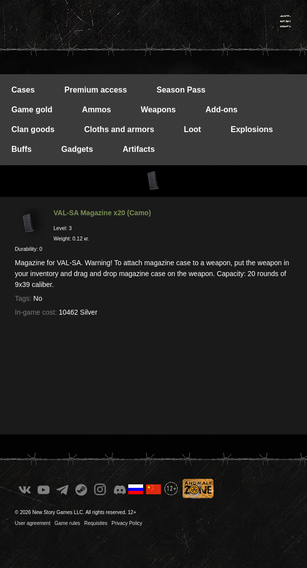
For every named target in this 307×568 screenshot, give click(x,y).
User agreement (33, 523)
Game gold (31, 109)
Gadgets (77, 149)
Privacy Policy (126, 523)
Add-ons (221, 109)
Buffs (21, 149)
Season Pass (180, 90)
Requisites (95, 523)
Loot (192, 129)
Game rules (67, 523)
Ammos (96, 109)
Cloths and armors (119, 129)
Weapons (158, 109)
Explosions (252, 129)
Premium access (95, 90)
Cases (23, 90)
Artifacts (139, 149)
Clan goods (32, 129)
